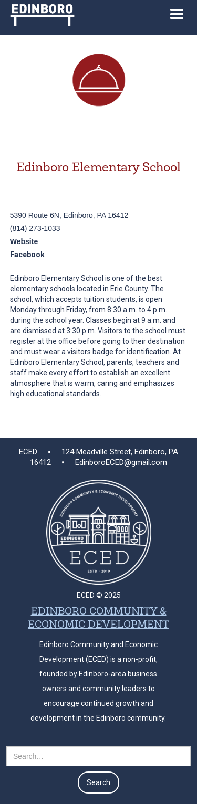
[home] (39, 13)
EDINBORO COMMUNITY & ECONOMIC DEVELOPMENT (98, 618)
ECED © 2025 (99, 595)
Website (24, 241)
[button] (177, 17)
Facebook (27, 254)
